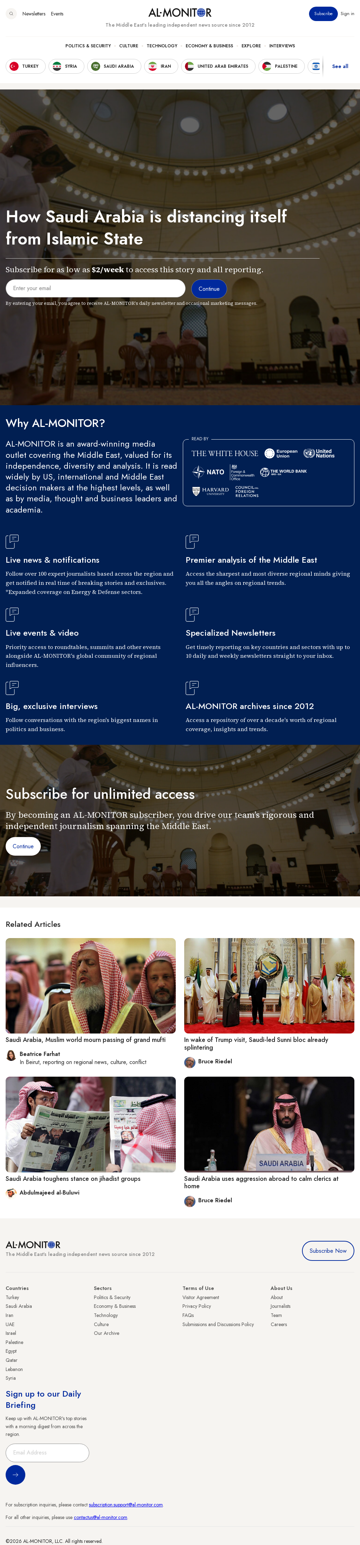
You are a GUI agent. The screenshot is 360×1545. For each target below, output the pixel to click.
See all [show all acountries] (340, 66)
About (277, 1297)
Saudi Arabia (19, 1306)
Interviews (282, 46)
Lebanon (14, 1369)
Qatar (12, 1360)
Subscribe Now (328, 1251)
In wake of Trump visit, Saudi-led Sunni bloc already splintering (256, 1043)
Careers (279, 1324)
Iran (9, 1315)
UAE (10, 1324)
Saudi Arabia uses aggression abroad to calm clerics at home (261, 1182)
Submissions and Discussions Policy (218, 1324)
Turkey (12, 1297)
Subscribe (323, 14)
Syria (11, 1378)
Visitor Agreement (200, 1297)
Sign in (347, 14)
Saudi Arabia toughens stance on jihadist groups (73, 1178)
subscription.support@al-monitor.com (126, 1504)
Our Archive (106, 1333)
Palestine (14, 1342)
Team (276, 1315)
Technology (162, 46)
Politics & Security (88, 46)
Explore (251, 46)
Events (57, 13)
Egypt (11, 1351)
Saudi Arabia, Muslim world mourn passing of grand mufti (86, 1039)
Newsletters (33, 13)
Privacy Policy (196, 1306)
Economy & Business (209, 46)
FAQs (188, 1315)
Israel (11, 1333)
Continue (23, 846)
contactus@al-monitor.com (100, 1517)
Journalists (280, 1306)
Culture (128, 46)
